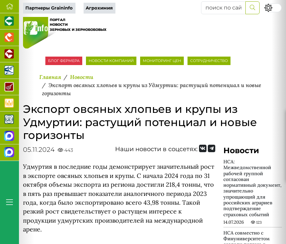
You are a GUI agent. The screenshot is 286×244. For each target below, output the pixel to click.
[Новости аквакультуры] (9, 70)
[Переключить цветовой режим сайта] (273, 7)
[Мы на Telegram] (211, 148)
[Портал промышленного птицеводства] (9, 37)
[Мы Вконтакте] (202, 148)
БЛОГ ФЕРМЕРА (64, 60)
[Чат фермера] (9, 152)
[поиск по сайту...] (223, 7)
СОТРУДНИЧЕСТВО (209, 60)
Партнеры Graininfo (49, 8)
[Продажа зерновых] (9, 103)
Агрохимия (99, 8)
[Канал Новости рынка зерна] (9, 136)
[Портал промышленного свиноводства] (9, 21)
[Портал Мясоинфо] (9, 87)
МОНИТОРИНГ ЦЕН (162, 60)
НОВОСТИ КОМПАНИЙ (111, 60)
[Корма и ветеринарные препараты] (9, 119)
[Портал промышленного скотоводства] (9, 54)
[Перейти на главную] (9, 6)
